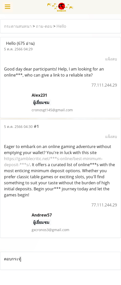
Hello (61, 26)
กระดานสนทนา (18, 26)
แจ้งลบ (111, 59)
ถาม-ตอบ (44, 26)
